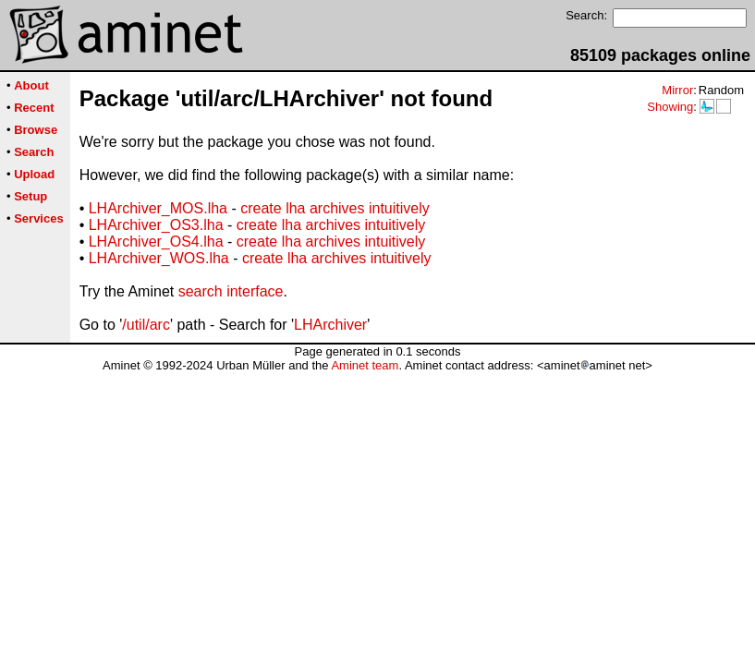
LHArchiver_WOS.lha (159, 258)
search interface (231, 291)
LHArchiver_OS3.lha (156, 225)
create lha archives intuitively (335, 208)
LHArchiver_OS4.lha (156, 241)
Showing (670, 107)
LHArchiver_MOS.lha (158, 208)
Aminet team (364, 365)
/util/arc (146, 324)
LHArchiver (330, 324)
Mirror (677, 90)
